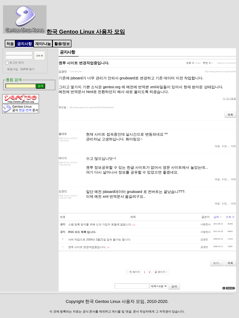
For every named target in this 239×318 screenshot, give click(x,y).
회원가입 (12, 69)
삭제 (233, 146)
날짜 (217, 217)
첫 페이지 (134, 271)
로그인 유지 (16, 62)
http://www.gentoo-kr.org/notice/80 (220, 71)
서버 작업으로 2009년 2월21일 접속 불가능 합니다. (99, 239)
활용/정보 (62, 44)
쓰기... (217, 263)
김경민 (63, 71)
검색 (174, 286)
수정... (225, 146)
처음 (10, 44)
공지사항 (24, 44)
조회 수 (230, 217)
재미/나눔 (43, 44)
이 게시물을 (229, 98)
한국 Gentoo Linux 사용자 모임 (64, 32)
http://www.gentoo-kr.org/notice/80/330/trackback (91, 107)
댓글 (217, 146)
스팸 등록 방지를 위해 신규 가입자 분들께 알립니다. (100, 224)
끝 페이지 (160, 271)
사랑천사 (206, 224)
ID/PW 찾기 (27, 69)
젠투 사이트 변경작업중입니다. (84, 63)
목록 (230, 114)
